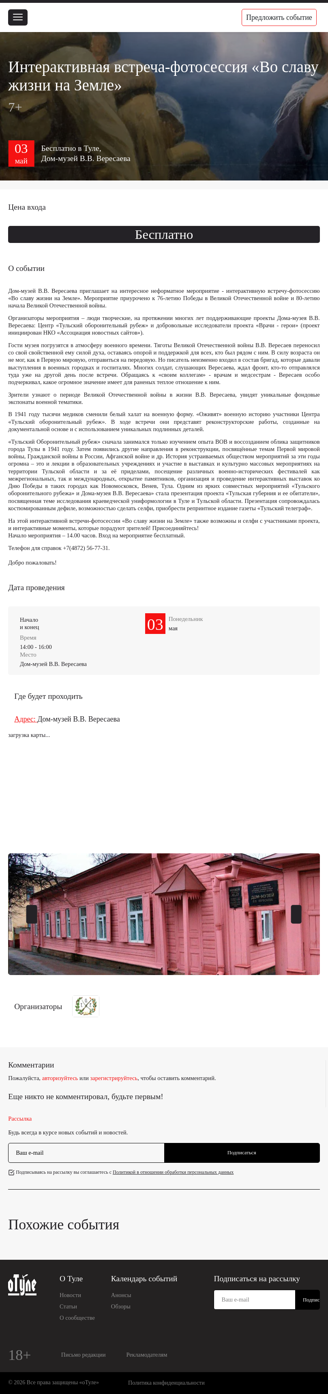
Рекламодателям (146, 1354)
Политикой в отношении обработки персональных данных (173, 1172)
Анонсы (121, 1295)
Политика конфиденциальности (166, 1383)
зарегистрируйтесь (114, 1078)
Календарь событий (144, 1278)
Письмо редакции (83, 1354)
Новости (70, 1295)
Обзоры (121, 1306)
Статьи (68, 1306)
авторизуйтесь (60, 1078)
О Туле (71, 1278)
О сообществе (77, 1318)
